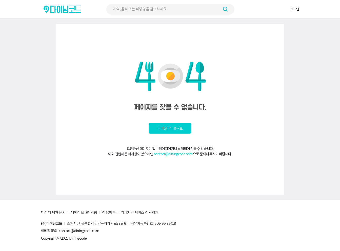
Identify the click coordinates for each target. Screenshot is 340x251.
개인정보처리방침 (84, 212)
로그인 (295, 9)
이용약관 (108, 212)
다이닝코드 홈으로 (170, 128)
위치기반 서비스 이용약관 (139, 212)
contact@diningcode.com (173, 154)
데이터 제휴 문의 (53, 212)
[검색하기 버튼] (225, 9)
